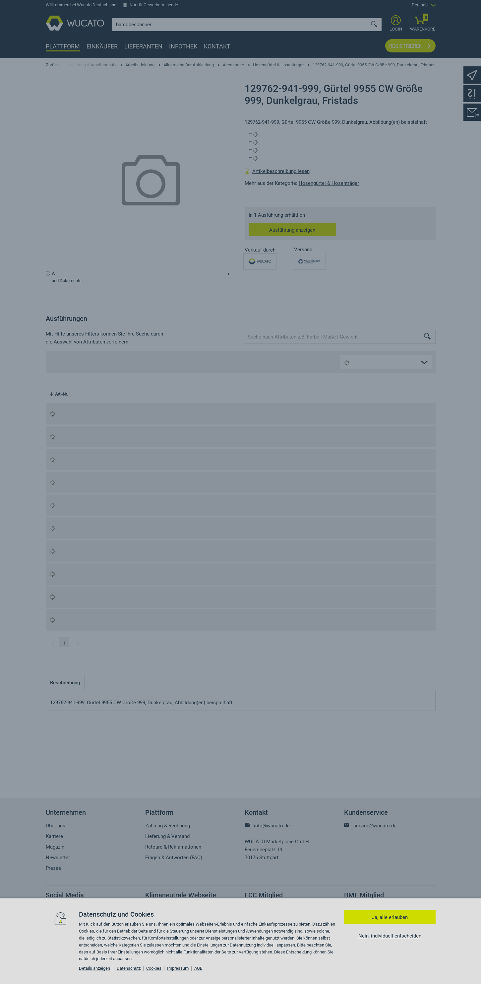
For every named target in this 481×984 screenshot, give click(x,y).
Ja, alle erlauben (390, 917)
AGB (198, 968)
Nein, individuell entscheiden (389, 936)
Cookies (153, 968)
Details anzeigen (94, 968)
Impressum (178, 968)
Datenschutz (129, 968)
